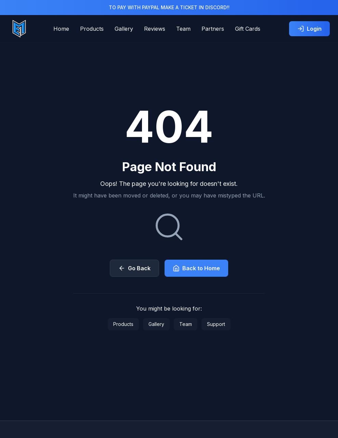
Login (309, 28)
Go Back (134, 268)
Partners (213, 28)
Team (183, 28)
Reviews (154, 28)
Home (61, 28)
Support (216, 324)
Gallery (124, 28)
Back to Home (196, 268)
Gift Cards (247, 28)
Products (92, 28)
